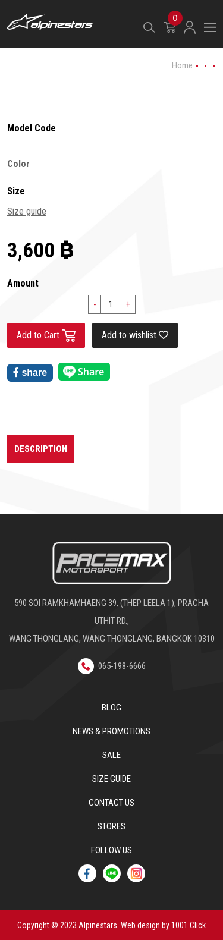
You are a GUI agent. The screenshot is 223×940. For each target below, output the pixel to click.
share (30, 372)
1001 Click (188, 925)
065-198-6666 (112, 666)
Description (40, 449)
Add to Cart (46, 335)
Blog (111, 707)
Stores (111, 826)
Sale (111, 755)
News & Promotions (111, 731)
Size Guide (111, 779)
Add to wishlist (135, 335)
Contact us (111, 802)
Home (182, 65)
